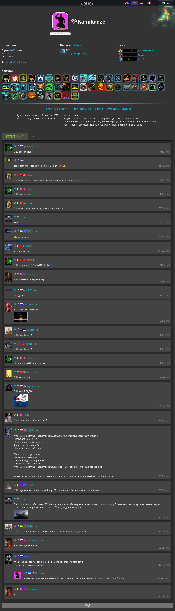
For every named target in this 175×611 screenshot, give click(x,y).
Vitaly (26, 414)
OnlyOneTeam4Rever (21, 62)
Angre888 (28, 304)
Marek (30, 371)
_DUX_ (30, 174)
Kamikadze (41, 573)
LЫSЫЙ (28, 526)
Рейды (140, 55)
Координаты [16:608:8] (76, 53)
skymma (31, 386)
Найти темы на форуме (56, 108)
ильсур (30, 146)
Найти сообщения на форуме (87, 108)
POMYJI (28, 231)
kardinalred (33, 540)
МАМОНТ (28, 484)
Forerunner (29, 273)
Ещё (87, 605)
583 (9, 53)
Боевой (140, 59)
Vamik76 (27, 290)
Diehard (28, 429)
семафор (28, 343)
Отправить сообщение (119, 108)
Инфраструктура (145, 50)
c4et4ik (27, 556)
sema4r (27, 245)
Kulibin (30, 329)
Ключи (77, 45)
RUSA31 (27, 160)
